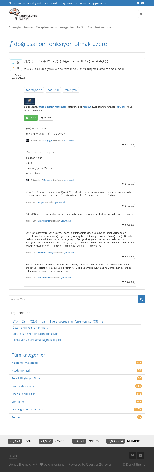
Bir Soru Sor (84, 27)
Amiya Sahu (56, 464)
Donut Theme (18, 464)
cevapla (129, 144)
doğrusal (53, 90)
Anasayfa (15, 27)
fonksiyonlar (34, 90)
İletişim (13, 455)
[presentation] (11, 44)
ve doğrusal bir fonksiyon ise (58, 322)
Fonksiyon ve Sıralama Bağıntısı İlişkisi (37, 340)
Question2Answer (99, 464)
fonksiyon (71, 90)
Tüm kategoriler (28, 355)
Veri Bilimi (18, 401)
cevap (32, 117)
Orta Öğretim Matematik (53, 106)
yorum (47, 117)
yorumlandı (69, 140)
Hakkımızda (103, 27)
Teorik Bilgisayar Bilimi (26, 378)
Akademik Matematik (25, 363)
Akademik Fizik (21, 370)
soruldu (121, 106)
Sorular (28, 27)
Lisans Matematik (23, 386)
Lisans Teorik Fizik (23, 394)
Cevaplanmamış (46, 27)
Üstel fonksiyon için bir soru (30, 327)
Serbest (16, 417)
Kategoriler (67, 27)
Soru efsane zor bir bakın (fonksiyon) (36, 333)
